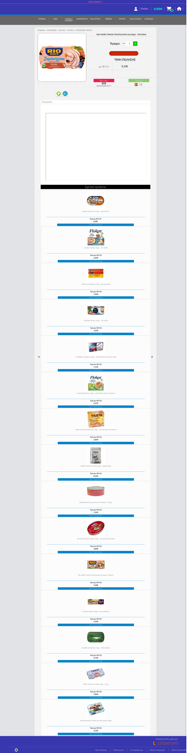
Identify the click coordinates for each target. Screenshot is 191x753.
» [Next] (152, 356)
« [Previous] (39, 356)
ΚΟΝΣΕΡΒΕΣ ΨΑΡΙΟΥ (84, 30)
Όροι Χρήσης (101, 750)
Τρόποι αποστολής (179, 750)
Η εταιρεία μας (136, 750)
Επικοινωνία (118, 750)
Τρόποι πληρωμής (157, 750)
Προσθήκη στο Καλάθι (123, 53)
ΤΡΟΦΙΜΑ (41, 30)
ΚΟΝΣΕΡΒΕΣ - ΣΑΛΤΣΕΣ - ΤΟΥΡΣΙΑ (60, 30)
